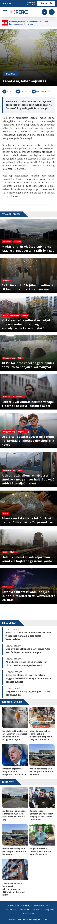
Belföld (10, 73)
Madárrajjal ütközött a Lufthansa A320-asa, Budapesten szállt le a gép (28, 23)
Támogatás (45, 3)
